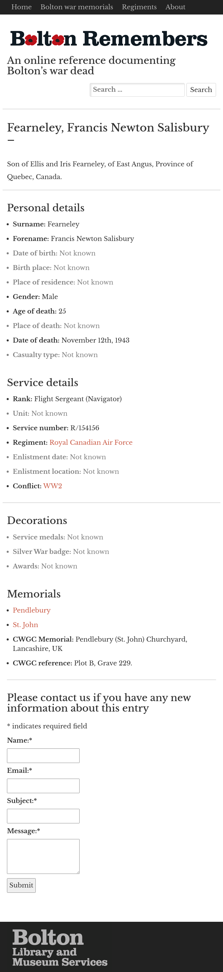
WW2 (52, 486)
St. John (25, 625)
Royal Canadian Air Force (90, 443)
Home (21, 7)
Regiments (139, 7)
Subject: (22, 801)
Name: (19, 740)
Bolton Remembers (108, 38)
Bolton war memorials (76, 7)
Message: (23, 831)
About (176, 7)
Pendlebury (32, 610)
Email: (19, 771)
